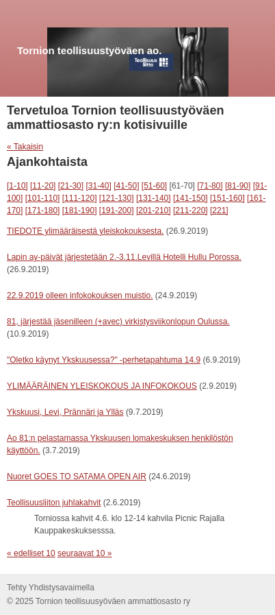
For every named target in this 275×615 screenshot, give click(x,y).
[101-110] (42, 198)
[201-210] (153, 210)
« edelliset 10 (31, 553)
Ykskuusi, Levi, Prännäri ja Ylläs (65, 412)
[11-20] (42, 186)
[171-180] (42, 210)
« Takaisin (25, 147)
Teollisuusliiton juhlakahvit (54, 502)
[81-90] (237, 186)
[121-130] (116, 198)
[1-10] (17, 186)
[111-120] (79, 198)
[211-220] (190, 210)
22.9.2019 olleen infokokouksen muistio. (80, 295)
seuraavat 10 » (84, 553)
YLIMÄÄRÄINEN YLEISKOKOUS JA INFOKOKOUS (102, 386)
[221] (219, 210)
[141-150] (190, 198)
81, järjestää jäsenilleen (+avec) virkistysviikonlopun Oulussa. (118, 321)
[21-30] (70, 186)
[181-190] (79, 210)
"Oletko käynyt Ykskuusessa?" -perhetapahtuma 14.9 (103, 360)
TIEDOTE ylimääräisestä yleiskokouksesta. (85, 231)
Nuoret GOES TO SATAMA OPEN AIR (76, 476)
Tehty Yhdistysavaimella (50, 587)
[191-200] (116, 210)
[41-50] (126, 186)
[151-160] (227, 198)
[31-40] (98, 186)
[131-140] (153, 198)
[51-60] (154, 186)
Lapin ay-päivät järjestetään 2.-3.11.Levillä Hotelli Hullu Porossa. (124, 257)
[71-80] (209, 186)
